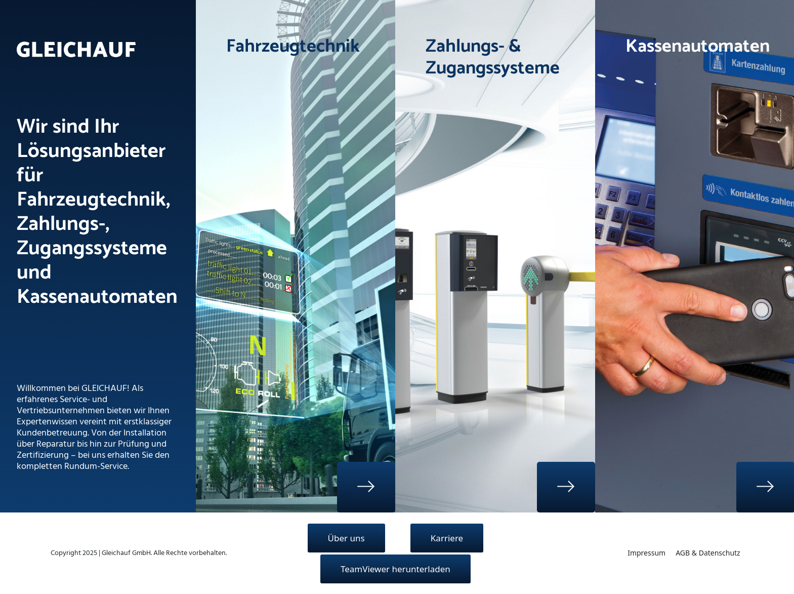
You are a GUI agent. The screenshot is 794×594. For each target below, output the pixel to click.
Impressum (646, 553)
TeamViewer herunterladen (395, 569)
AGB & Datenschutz (708, 553)
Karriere (447, 538)
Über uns (346, 538)
